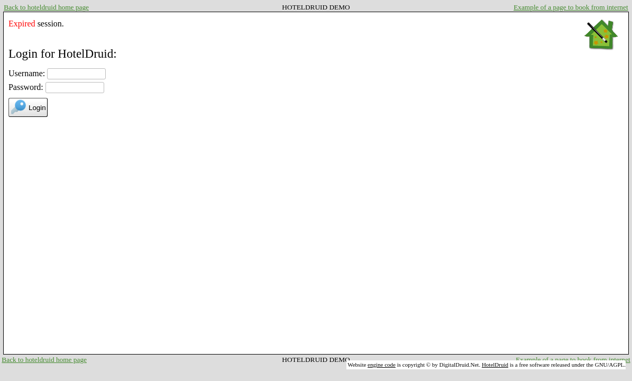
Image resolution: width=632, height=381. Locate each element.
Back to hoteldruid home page (46, 7)
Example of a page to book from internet (571, 7)
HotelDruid (495, 364)
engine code (382, 364)
